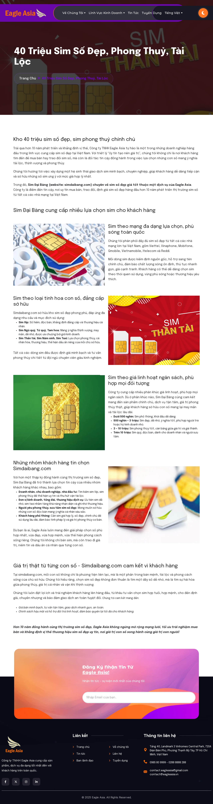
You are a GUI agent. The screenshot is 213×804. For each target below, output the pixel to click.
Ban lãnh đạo (83, 760)
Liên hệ (115, 753)
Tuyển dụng (152, 13)
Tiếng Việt (172, 13)
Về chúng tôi (72, 13)
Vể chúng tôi (119, 746)
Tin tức (133, 13)
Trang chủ (81, 746)
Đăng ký (183, 697)
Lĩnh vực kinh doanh (105, 13)
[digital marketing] (26, 13)
